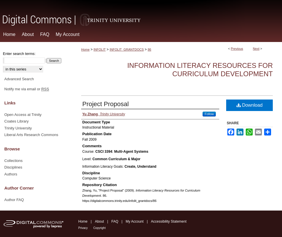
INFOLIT (100, 49)
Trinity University (18, 128)
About (99, 221)
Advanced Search (19, 79)
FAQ (114, 221)
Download (250, 105)
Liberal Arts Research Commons (31, 135)
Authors (10, 174)
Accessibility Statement (168, 221)
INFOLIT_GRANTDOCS (127, 49)
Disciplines (13, 167)
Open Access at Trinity (22, 114)
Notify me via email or (26, 89)
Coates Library (16, 121)
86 (149, 49)
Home (85, 49)
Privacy (83, 228)
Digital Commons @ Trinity (141, 13)
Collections (13, 160)
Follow (209, 114)
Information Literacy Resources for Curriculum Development (200, 70)
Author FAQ (14, 200)
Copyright (99, 228)
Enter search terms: (19, 53)
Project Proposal (105, 104)
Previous (237, 48)
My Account (135, 221)
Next (256, 48)
